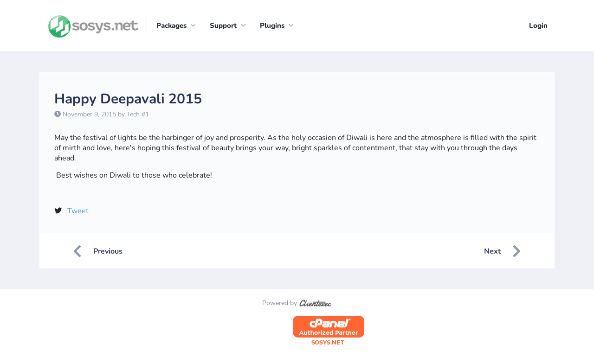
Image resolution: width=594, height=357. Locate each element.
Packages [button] (171, 25)
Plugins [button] (272, 25)
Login (538, 25)
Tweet (78, 211)
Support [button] (223, 25)
